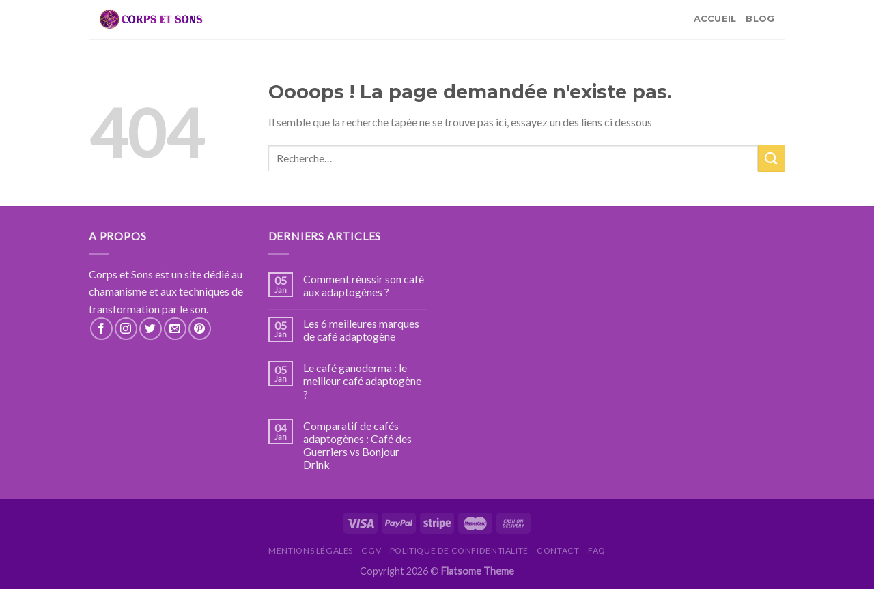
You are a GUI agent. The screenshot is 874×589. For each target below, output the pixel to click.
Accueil (715, 19)
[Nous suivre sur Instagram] (126, 328)
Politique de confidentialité (459, 550)
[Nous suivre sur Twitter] (150, 328)
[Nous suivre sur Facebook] (101, 328)
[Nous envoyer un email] (175, 328)
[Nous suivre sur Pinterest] (199, 328)
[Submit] (771, 158)
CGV (371, 550)
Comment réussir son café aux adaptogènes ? (363, 285)
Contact (558, 550)
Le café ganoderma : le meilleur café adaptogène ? (362, 380)
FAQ (597, 550)
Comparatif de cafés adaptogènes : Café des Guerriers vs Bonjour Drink (357, 445)
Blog (760, 19)
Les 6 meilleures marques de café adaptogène (361, 330)
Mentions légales (310, 550)
